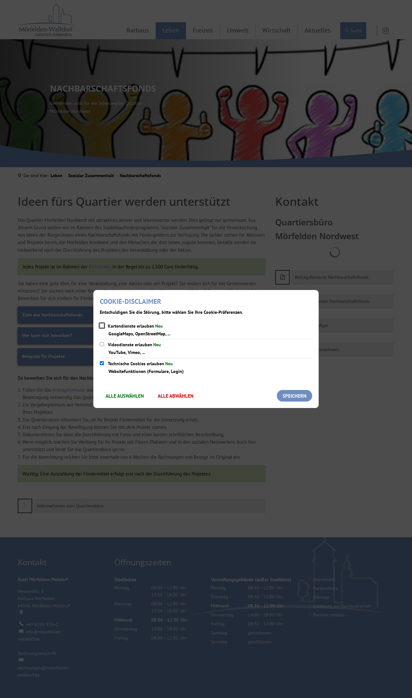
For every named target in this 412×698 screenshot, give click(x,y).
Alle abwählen (175, 396)
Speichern (294, 396)
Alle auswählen (125, 396)
